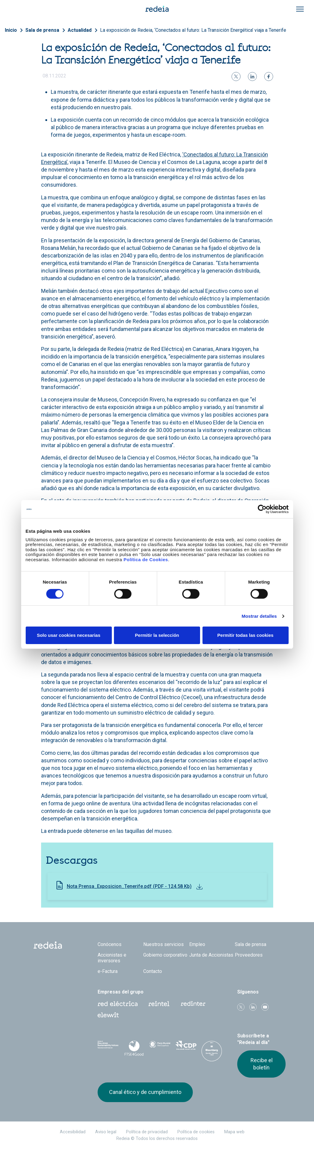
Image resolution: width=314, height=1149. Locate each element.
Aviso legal (105, 1131)
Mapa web (234, 1131)
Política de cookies (196, 1131)
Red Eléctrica (118, 1004)
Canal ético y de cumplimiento (145, 1092)
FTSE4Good (133, 1048)
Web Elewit (108, 1015)
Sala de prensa (42, 30)
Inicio (11, 30)
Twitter (240, 1007)
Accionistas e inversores (112, 958)
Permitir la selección (157, 635)
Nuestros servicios (163, 944)
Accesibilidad (73, 1131)
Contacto (152, 971)
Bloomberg (211, 1053)
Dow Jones (108, 1047)
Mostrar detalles (259, 616)
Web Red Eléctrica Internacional (193, 1004)
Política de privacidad (147, 1131)
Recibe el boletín (262, 1064)
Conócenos (109, 944)
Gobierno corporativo (165, 955)
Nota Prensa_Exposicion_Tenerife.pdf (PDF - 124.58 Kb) (129, 886)
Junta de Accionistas (211, 955)
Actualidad (80, 30)
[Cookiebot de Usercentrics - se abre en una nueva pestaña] (262, 509)
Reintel (159, 1004)
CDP (185, 1047)
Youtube (265, 1007)
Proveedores (249, 955)
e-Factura (108, 971)
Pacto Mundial (159, 1047)
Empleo (197, 944)
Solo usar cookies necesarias (68, 635)
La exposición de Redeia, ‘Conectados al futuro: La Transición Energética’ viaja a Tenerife (193, 30)
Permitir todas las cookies (245, 635)
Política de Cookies (146, 559)
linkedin (253, 1007)
